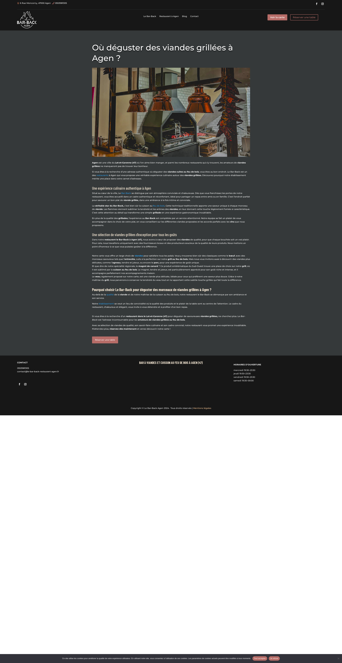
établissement (106, 303)
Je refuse (274, 658)
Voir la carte (277, 17)
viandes (139, 255)
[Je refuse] (338, 658)
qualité (110, 294)
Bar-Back (126, 193)
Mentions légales (202, 408)
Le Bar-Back (149, 16)
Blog (184, 16)
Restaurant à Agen (169, 16)
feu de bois (159, 205)
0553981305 (23, 368)
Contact (194, 16)
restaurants (102, 175)
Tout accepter (260, 658)
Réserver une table (304, 17)
